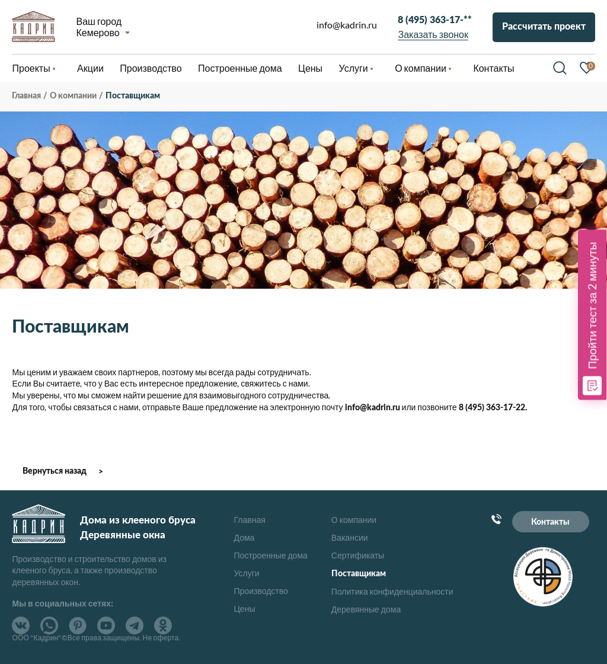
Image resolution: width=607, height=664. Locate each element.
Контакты (550, 522)
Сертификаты (357, 555)
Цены (244, 609)
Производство (261, 591)
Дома (244, 537)
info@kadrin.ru (347, 24)
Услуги (247, 573)
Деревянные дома (366, 609)
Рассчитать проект (544, 26)
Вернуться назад (55, 471)
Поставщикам (358, 574)
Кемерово (97, 32)
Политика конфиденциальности (392, 591)
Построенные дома (240, 68)
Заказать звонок (433, 34)
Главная (250, 520)
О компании (353, 520)
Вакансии (349, 537)
